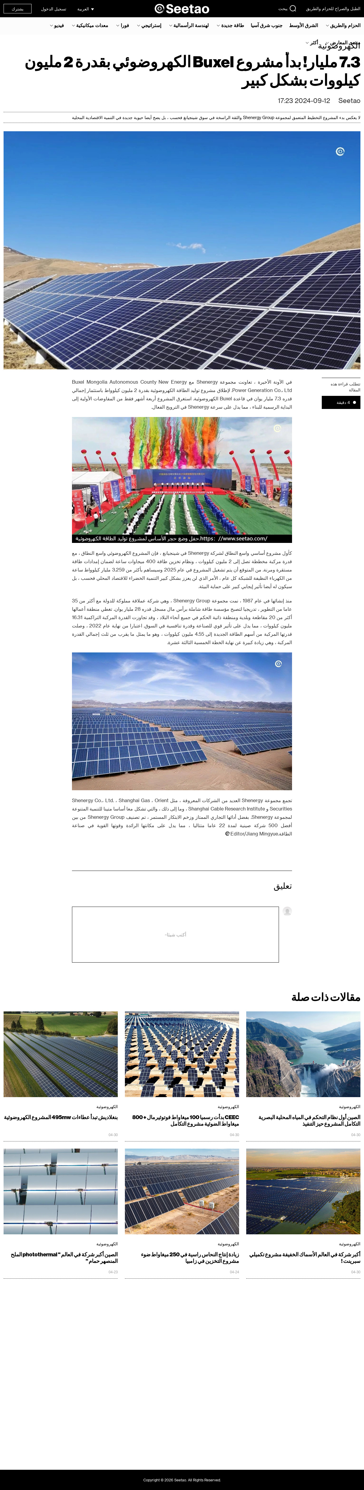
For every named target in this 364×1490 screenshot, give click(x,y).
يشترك (17, 8)
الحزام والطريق (345, 25)
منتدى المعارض (345, 42)
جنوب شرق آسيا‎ (267, 25)
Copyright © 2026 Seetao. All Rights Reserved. (182, 1480)
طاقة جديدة (232, 25)
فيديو (59, 25)
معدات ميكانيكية (92, 25)
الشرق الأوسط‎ (303, 25)
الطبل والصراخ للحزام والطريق (333, 8)
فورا (125, 25)
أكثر (314, 42)
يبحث (287, 8)
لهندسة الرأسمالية (191, 25)
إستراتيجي (151, 25)
